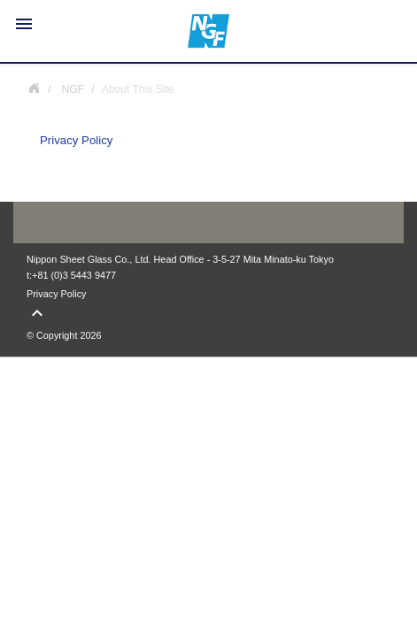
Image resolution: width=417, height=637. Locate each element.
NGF (34, 87)
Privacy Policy (76, 140)
